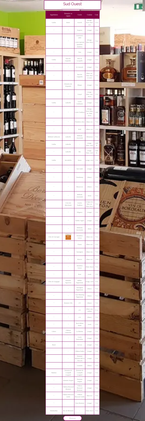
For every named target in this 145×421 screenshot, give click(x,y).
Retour (72, 418)
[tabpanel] (72, 5)
